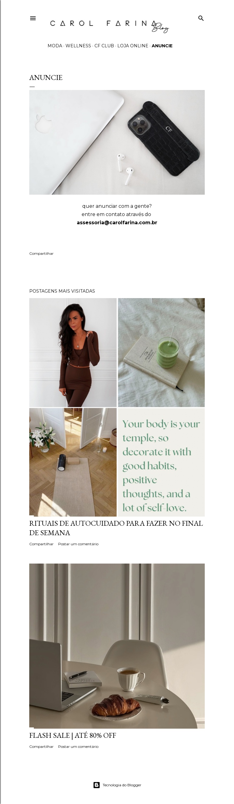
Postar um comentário (78, 544)
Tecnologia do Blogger (117, 785)
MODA (55, 46)
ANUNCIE (162, 46)
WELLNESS (78, 46)
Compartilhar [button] (41, 253)
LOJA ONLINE (132, 46)
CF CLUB (104, 46)
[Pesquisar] (201, 17)
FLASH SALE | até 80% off (72, 735)
